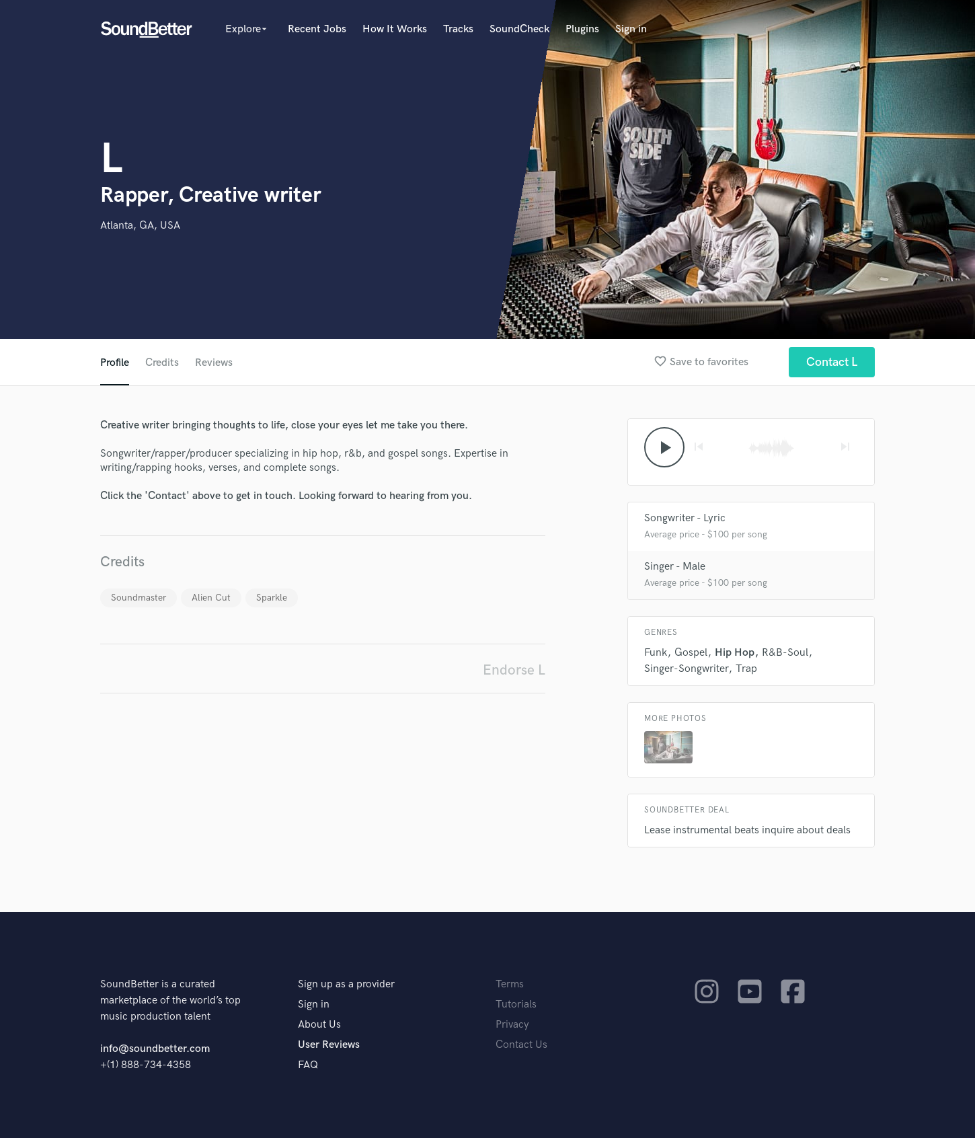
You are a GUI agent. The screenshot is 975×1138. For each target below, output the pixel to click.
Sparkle (271, 597)
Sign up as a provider (346, 984)
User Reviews (329, 1044)
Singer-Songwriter (686, 668)
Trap (746, 668)
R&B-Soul (785, 652)
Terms (510, 984)
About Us (319, 1024)
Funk (655, 652)
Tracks (458, 29)
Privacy (512, 1024)
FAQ (308, 1065)
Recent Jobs (317, 29)
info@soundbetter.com (155, 1048)
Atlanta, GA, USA (140, 225)
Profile (114, 362)
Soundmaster (138, 597)
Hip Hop (734, 652)
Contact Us (521, 1044)
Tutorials (516, 1004)
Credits (162, 362)
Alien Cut (211, 597)
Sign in (631, 29)
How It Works (394, 29)
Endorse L (514, 670)
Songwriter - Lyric (685, 518)
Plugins (582, 29)
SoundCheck (519, 29)
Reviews (214, 362)
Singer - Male (674, 566)
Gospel (690, 652)
